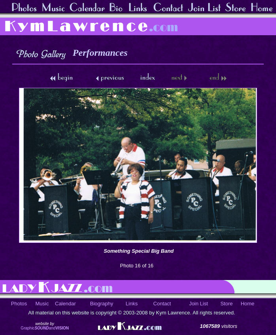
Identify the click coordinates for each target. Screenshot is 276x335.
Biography (101, 304)
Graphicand (45, 328)
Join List (198, 304)
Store (226, 304)
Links (132, 304)
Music (42, 304)
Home (248, 304)
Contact (162, 304)
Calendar (65, 304)
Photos (19, 304)
